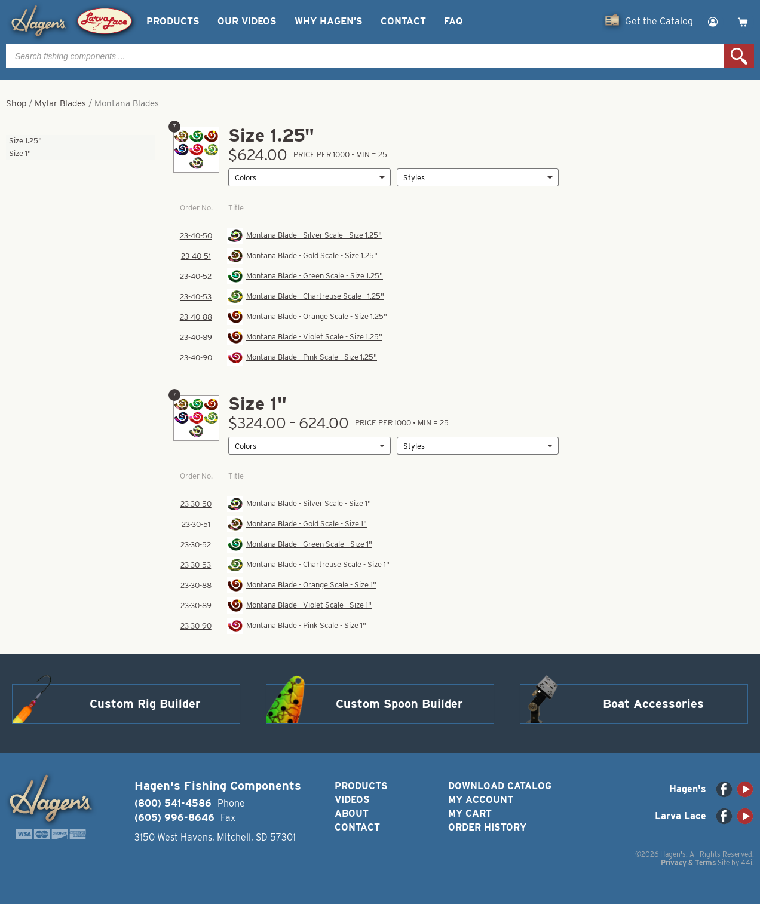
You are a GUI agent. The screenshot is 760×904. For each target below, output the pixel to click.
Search (739, 56)
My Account (480, 799)
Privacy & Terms (688, 862)
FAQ (453, 21)
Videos (352, 799)
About (352, 813)
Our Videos (247, 21)
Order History (487, 827)
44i (746, 862)
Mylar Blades (60, 103)
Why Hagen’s (329, 21)
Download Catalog (499, 786)
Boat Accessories (653, 704)
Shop (16, 103)
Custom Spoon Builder (399, 704)
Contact (403, 21)
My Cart (470, 813)
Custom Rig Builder (145, 704)
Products (173, 21)
